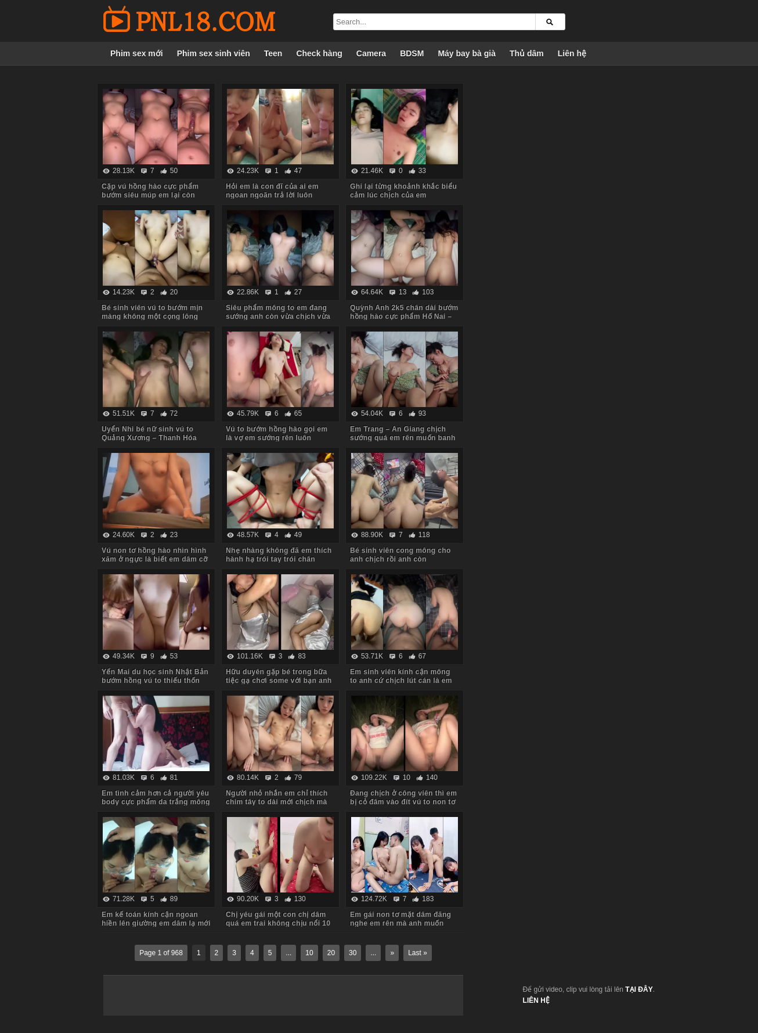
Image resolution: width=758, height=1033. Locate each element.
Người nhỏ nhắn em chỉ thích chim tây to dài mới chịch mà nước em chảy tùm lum (276, 802)
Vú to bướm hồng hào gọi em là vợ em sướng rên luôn (276, 433)
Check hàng (319, 53)
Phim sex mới (136, 53)
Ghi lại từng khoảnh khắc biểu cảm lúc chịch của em (403, 190)
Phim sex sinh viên (213, 53)
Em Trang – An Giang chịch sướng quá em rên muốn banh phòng (403, 438)
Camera (371, 53)
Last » (417, 953)
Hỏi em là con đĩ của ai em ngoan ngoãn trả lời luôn (272, 190)
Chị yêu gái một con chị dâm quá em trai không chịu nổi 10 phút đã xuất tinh (278, 923)
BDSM (412, 53)
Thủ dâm (527, 53)
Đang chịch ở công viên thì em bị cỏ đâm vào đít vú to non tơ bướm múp (403, 802)
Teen (273, 53)
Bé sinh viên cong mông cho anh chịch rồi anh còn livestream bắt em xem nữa (400, 559)
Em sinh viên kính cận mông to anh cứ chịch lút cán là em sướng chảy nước (401, 680)
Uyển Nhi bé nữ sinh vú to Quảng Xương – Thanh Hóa (149, 433)
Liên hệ (572, 53)
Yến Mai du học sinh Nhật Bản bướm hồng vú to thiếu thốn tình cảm (155, 680)
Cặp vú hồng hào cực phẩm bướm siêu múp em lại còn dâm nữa (150, 195)
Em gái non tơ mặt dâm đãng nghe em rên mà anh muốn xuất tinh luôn (400, 923)
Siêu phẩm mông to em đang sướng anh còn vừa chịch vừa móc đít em (278, 316)
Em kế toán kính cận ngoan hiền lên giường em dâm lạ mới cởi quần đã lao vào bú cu (156, 923)
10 (309, 953)
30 (352, 953)
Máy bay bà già (467, 53)
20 (331, 953)
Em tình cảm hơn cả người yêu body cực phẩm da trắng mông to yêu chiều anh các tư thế (156, 802)
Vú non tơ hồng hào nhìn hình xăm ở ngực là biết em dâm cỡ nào (154, 559)
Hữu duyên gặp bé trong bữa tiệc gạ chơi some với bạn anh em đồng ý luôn (279, 680)
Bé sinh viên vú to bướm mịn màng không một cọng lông (152, 312)
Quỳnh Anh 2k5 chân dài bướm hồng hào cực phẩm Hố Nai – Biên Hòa (404, 316)
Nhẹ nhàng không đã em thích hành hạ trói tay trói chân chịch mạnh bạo (278, 559)
